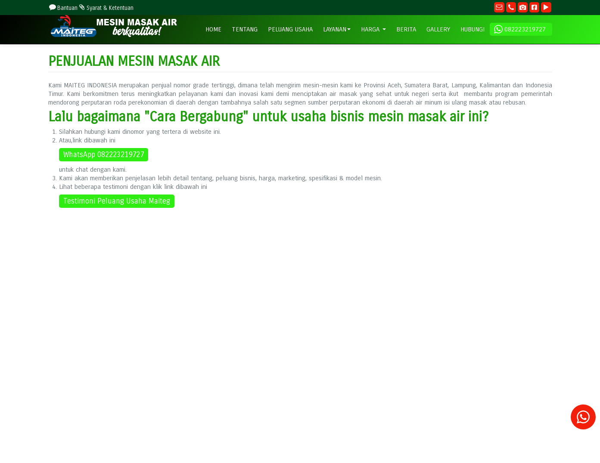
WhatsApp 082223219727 (103, 154)
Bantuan (63, 8)
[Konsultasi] (583, 421)
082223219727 (520, 29)
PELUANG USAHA (290, 29)
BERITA (406, 29)
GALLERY (438, 29)
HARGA (373, 29)
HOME (213, 29)
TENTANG (245, 29)
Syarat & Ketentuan (106, 8)
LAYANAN (337, 29)
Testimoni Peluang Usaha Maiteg (116, 201)
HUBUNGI (472, 29)
